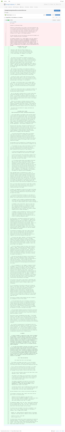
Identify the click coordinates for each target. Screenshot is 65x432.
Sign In (62, 1)
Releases (27, 7)
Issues (10, 7)
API (60, 430)
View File (58, 20)
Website (63, 430)
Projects (22, 7)
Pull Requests (16, 7)
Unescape (54, 20)
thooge (7, 4)
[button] (5, 20)
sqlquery (12, 4)
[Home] (2, 1)
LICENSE (11, 20)
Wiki (31, 7)
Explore (5, 1)
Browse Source (57, 10)
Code (6, 7)
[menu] (53, 17)
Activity (36, 7)
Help (9, 1)
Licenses (57, 430)
